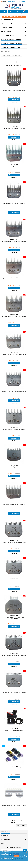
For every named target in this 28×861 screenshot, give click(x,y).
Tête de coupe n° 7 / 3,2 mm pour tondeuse (14, 429)
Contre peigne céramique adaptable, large (14, 805)
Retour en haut (21, 825)
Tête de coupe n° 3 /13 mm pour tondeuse (14, 203)
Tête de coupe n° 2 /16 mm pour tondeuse (14, 128)
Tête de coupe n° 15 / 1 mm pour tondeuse (14, 580)
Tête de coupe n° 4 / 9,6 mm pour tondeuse (14, 279)
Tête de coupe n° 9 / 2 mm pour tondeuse (14, 504)
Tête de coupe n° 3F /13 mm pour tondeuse (14, 166)
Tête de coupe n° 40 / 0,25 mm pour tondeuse (14, 693)
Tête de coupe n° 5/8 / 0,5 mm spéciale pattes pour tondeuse (14, 618)
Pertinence (9, 62)
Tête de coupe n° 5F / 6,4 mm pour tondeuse (14, 316)
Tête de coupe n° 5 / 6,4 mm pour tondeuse (14, 354)
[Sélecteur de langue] (22, 1)
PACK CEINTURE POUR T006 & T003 (14, 730)
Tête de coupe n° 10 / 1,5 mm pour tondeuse (14, 542)
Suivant (14, 822)
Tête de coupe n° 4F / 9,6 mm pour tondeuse (14, 241)
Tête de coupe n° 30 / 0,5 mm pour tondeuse (14, 655)
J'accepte (16, 856)
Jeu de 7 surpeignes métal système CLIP (14, 768)
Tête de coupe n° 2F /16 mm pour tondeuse (14, 91)
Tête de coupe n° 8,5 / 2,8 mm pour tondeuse (14, 467)
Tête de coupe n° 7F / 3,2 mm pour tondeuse (14, 392)
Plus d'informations (23, 856)
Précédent (9, 820)
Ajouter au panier (14, 99)
